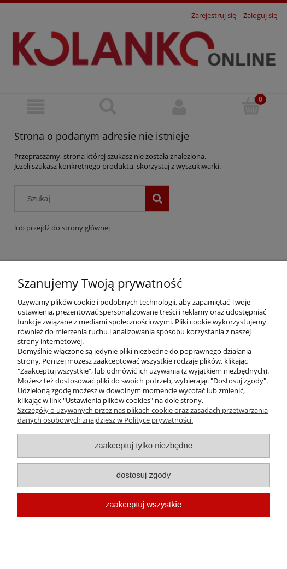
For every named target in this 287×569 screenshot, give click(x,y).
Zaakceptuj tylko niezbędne (143, 445)
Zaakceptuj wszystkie (143, 504)
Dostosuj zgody (143, 474)
